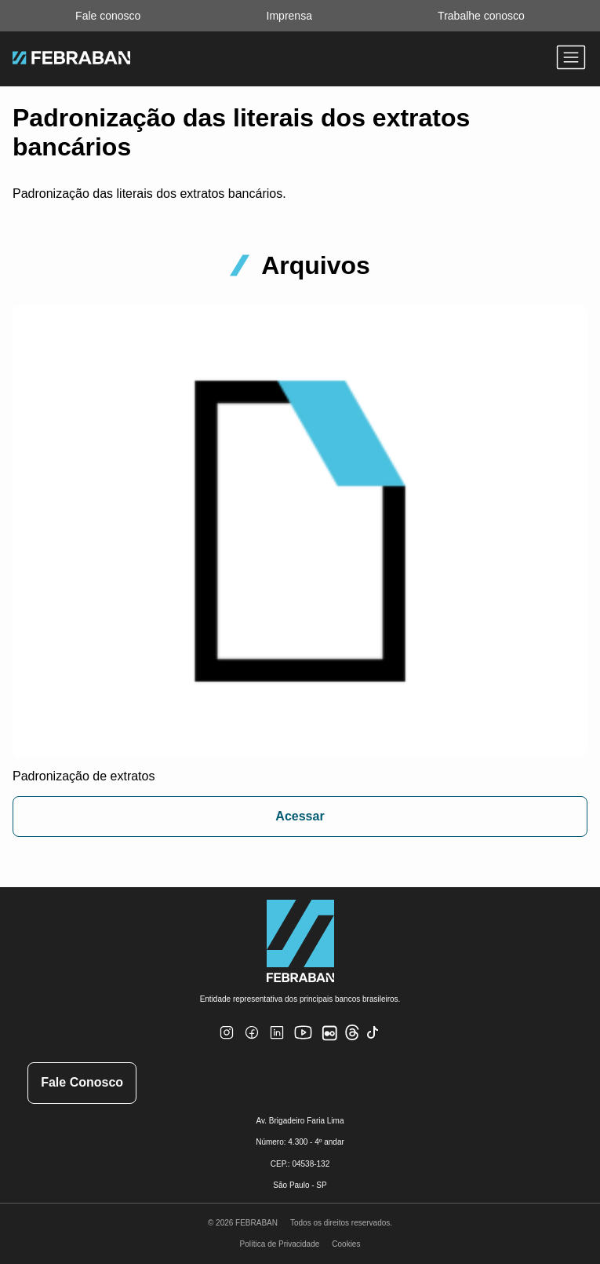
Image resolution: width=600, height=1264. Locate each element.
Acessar (299, 816)
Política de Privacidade (280, 1244)
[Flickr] (332, 1041)
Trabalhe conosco (481, 15)
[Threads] (352, 1037)
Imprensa (289, 15)
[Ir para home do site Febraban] (71, 59)
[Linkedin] (276, 1042)
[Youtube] (305, 1045)
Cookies (346, 1244)
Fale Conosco (82, 1082)
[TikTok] (373, 1042)
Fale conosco (107, 15)
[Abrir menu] (571, 59)
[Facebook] (251, 1042)
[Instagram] (226, 1042)
